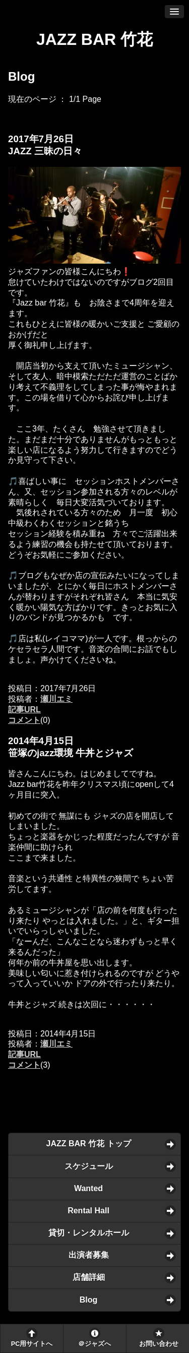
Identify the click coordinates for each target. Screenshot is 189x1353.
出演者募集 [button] (89, 1255)
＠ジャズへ (94, 1343)
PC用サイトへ (31, 1343)
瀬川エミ (56, 699)
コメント (24, 720)
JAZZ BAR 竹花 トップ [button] (88, 1143)
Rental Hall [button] (88, 1210)
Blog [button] (89, 1300)
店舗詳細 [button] (89, 1277)
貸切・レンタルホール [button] (88, 1232)
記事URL (24, 709)
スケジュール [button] (89, 1166)
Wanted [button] (88, 1188)
